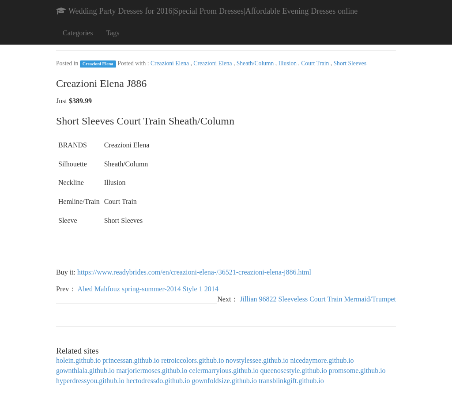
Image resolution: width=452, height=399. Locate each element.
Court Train (315, 63)
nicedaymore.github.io (322, 360)
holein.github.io (78, 360)
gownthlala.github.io (85, 370)
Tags (112, 33)
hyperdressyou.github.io (90, 380)
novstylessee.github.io (257, 360)
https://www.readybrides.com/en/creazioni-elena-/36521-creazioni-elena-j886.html (194, 272)
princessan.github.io (130, 360)
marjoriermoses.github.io (151, 370)
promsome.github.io (357, 370)
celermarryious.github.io (223, 370)
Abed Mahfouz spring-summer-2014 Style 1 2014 (147, 289)
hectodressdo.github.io (158, 380)
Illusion (288, 63)
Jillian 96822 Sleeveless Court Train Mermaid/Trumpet (318, 299)
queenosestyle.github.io (293, 370)
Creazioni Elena (98, 63)
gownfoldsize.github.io (224, 380)
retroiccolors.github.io (192, 360)
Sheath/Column (256, 63)
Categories (78, 33)
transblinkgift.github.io (291, 380)
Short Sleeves (350, 63)
